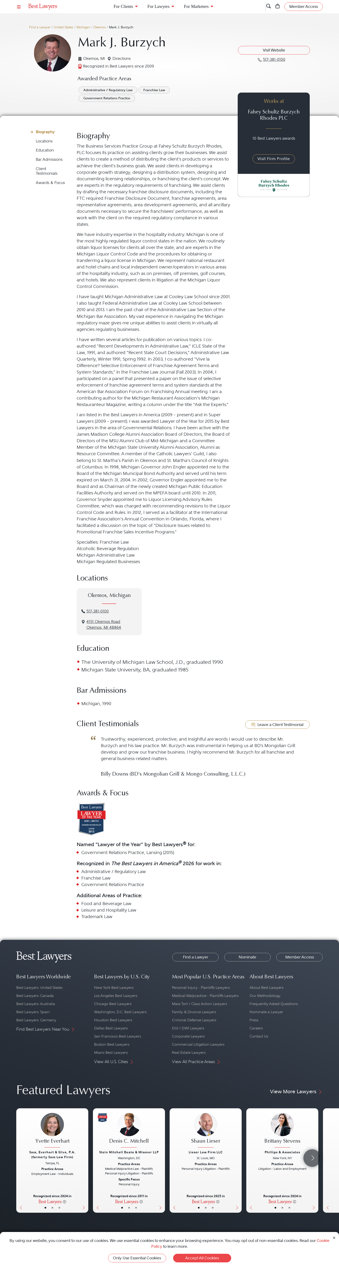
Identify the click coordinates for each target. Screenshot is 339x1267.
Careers (256, 1028)
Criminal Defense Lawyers (194, 1020)
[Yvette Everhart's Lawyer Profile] (52, 1131)
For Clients (123, 6)
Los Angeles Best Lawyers (115, 995)
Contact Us (259, 1036)
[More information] (64, 1201)
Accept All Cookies (202, 1258)
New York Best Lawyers (114, 987)
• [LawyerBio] (52, 1207)
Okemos (99, 27)
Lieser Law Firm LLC (206, 1152)
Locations (44, 141)
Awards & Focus (50, 183)
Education (45, 150)
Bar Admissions (49, 159)
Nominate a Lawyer (266, 1012)
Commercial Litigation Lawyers (198, 1044)
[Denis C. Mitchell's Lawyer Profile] (129, 1131)
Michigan (83, 27)
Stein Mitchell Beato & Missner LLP (129, 1152)
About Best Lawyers (266, 987)
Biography (45, 131)
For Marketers (196, 6)
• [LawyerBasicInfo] (45, 1207)
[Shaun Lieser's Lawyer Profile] (205, 1131)
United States (63, 27)
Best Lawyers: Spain (33, 1012)
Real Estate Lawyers (189, 1052)
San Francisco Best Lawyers (117, 1036)
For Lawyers (159, 6)
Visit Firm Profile (273, 158)
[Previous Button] (19, 1160)
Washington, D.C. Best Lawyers (120, 1012)
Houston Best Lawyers (113, 1020)
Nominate (247, 957)
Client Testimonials (46, 171)
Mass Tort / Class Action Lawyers (199, 1004)
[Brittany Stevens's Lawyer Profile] (282, 1131)
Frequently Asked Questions (274, 1004)
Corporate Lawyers (188, 1036)
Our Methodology (265, 995)
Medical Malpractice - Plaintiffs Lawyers (205, 995)
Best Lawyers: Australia (35, 1004)
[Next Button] (84, 1160)
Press (254, 1020)
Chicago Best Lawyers (113, 1004)
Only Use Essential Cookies (137, 1258)
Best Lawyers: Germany (36, 1020)
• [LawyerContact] (59, 1207)
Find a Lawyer (39, 27)
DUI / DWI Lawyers (188, 1028)
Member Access (299, 957)
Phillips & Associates (282, 1152)
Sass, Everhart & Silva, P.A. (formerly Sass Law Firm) (52, 1154)
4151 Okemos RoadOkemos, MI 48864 (103, 624)
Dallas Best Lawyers (111, 1028)
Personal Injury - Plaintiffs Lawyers (201, 987)
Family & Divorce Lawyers (194, 1012)
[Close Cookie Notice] (334, 1237)
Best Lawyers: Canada (35, 995)
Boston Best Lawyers (111, 1044)
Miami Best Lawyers (111, 1052)
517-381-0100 (97, 611)
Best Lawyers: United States (39, 987)
